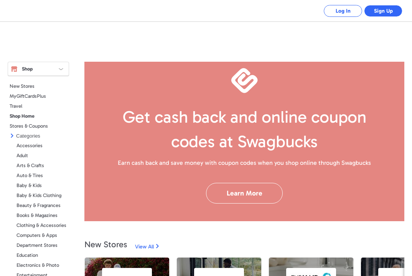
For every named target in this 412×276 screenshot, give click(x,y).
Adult (22, 155)
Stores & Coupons (29, 126)
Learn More (244, 193)
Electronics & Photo (37, 265)
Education (27, 255)
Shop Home (22, 116)
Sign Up (383, 11)
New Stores (22, 86)
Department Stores (37, 245)
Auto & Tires (29, 175)
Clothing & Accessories (41, 225)
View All (144, 246)
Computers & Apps (36, 235)
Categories (28, 136)
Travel (16, 106)
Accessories (29, 145)
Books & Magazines (37, 215)
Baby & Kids (29, 185)
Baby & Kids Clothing (38, 195)
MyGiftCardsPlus (28, 96)
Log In (343, 11)
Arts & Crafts (30, 165)
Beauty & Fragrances (38, 205)
